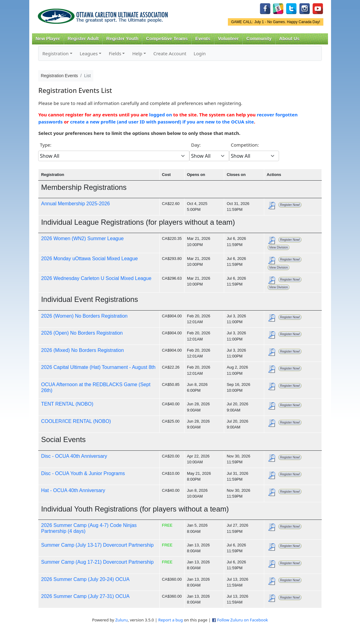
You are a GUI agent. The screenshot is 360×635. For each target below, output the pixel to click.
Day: (195, 145)
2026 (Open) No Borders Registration (82, 333)
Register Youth (122, 38)
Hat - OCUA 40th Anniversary (73, 490)
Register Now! (290, 205)
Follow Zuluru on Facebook (242, 620)
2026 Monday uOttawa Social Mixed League (89, 258)
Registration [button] (55, 53)
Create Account (169, 53)
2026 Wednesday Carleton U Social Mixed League (96, 278)
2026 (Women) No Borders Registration (84, 316)
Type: (45, 145)
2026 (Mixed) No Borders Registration (82, 350)
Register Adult (83, 38)
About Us (289, 38)
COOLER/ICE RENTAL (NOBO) (76, 421)
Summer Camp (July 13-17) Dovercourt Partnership (97, 545)
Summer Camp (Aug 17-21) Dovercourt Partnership (97, 562)
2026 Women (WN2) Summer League (82, 238)
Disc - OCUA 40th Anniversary (74, 456)
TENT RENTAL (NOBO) (67, 404)
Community (259, 38)
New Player (47, 38)
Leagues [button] (89, 53)
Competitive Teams (167, 38)
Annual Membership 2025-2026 (75, 203)
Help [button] (137, 53)
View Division (278, 247)
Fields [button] (115, 53)
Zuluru (121, 620)
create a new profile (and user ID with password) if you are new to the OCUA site (162, 122)
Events (202, 38)
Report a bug (170, 620)
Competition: (245, 145)
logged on (160, 114)
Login (200, 53)
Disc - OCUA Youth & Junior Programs (83, 473)
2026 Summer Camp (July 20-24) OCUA (85, 579)
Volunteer (228, 38)
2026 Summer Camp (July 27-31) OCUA (85, 596)
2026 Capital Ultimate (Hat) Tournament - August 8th (98, 367)
